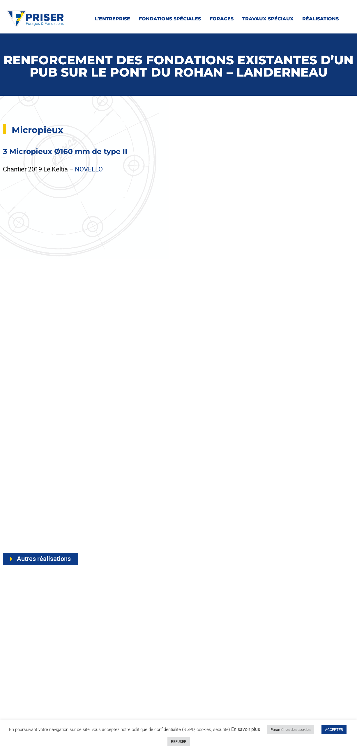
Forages (222, 19)
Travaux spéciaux (268, 19)
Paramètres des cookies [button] (291, 729)
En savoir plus (245, 729)
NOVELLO (89, 169)
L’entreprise (112, 19)
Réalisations (320, 19)
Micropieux (37, 130)
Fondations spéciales (170, 19)
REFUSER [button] (178, 741)
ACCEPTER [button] (334, 729)
